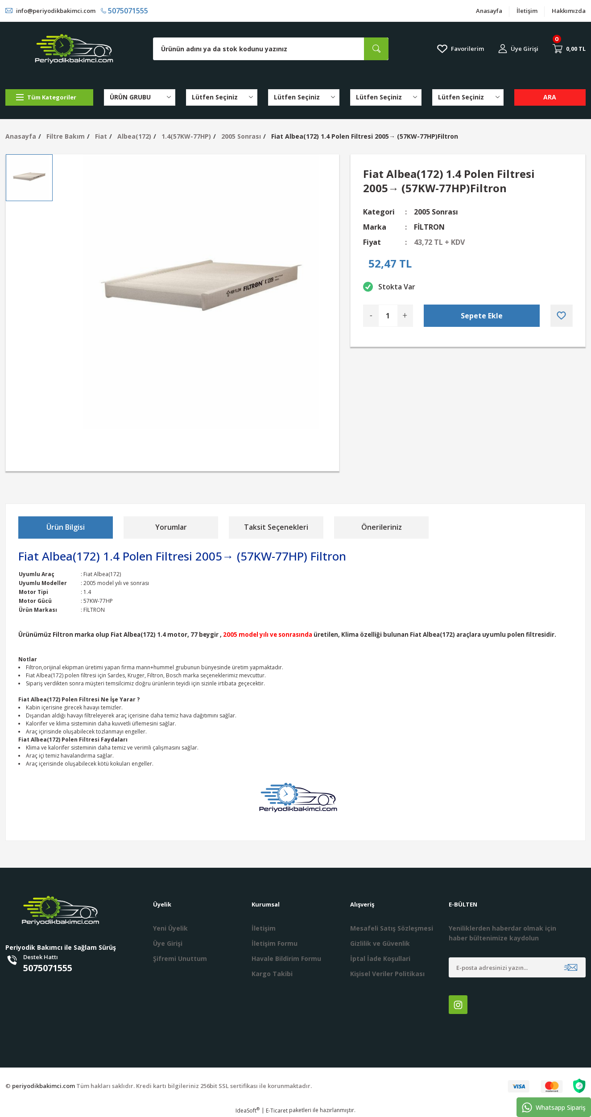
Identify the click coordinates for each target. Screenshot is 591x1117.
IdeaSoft (248, 1110)
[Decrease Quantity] (371, 315)
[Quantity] (388, 315)
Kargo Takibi (272, 973)
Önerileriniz (381, 527)
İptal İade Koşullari (380, 958)
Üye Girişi (167, 943)
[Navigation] (49, 97)
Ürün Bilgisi (65, 527)
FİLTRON (429, 227)
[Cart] (569, 49)
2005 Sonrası (436, 212)
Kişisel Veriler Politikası (387, 973)
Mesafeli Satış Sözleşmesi (391, 928)
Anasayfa (489, 11)
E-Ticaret (277, 1110)
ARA (549, 97)
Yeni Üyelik (170, 928)
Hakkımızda (569, 11)
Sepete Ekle (482, 316)
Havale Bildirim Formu (286, 958)
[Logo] (74, 48)
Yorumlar (171, 527)
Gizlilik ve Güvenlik (380, 943)
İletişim (527, 11)
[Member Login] (518, 49)
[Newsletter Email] (517, 967)
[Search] (270, 48)
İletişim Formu (275, 943)
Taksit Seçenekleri (276, 527)
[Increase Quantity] (405, 315)
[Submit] (571, 967)
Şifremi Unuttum (180, 958)
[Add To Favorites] (561, 316)
